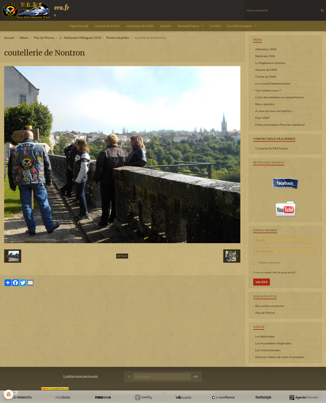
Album (23, 37)
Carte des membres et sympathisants (279, 97)
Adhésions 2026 (266, 49)
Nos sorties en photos (269, 306)
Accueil (9, 37)
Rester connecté (266, 262)
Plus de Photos (43, 37)
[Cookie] (9, 394)
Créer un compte (262, 272)
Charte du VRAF (266, 76)
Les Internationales (268, 350)
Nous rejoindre (264, 104)
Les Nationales (264, 336)
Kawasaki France (189, 26)
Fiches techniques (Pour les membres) (280, 124)
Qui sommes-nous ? (268, 90)
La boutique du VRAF (140, 26)
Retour (122, 256)
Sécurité (165, 26)
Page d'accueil (79, 26)
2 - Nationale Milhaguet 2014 (80, 37)
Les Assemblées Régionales (273, 343)
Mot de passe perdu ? (284, 272)
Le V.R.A (215, 26)
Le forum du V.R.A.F (107, 26)
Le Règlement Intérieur (270, 63)
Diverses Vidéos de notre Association (279, 357)
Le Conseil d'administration (272, 83)
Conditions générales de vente (80, 376)
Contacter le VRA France (271, 148)
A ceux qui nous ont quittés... (274, 111)
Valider (262, 282)
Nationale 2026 (265, 56)
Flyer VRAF (262, 118)
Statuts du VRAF (266, 69)
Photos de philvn (117, 37)
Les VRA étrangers (240, 26)
